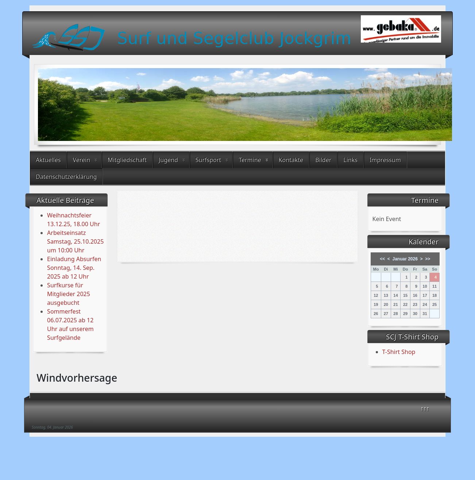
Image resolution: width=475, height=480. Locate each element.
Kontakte (291, 160)
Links (350, 160)
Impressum (385, 160)
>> (427, 258)
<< (382, 258)
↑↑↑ (425, 408)
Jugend (168, 160)
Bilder (323, 160)
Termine (250, 160)
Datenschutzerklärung (66, 177)
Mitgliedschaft (127, 160)
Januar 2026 (405, 258)
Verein (81, 160)
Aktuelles (48, 160)
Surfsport (208, 160)
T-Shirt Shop (399, 352)
